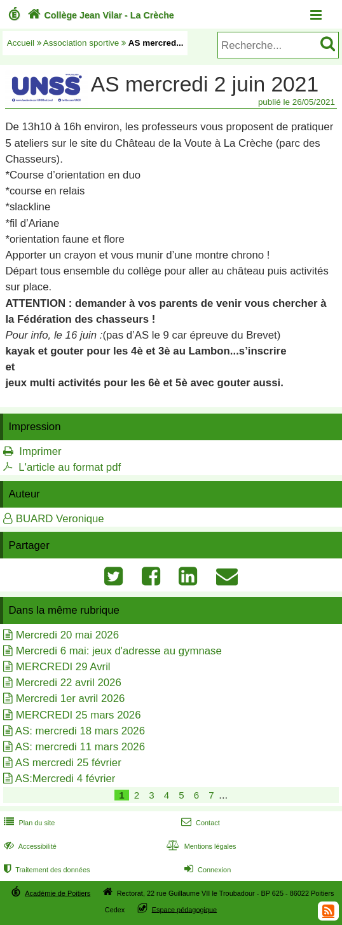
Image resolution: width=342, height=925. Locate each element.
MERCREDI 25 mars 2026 (78, 715)
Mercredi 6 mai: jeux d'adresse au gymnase (119, 651)
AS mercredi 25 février (68, 763)
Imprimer (40, 451)
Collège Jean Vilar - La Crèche (99, 15)
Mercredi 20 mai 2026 (67, 635)
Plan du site (28, 823)
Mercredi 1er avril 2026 (70, 698)
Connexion (206, 870)
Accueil (20, 43)
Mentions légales (199, 846)
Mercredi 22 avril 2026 (68, 683)
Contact (199, 823)
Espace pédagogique (184, 909)
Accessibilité (29, 846)
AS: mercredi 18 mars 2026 (80, 731)
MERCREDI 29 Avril (63, 667)
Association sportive (81, 43)
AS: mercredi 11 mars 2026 (80, 747)
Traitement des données (45, 870)
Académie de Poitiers (57, 892)
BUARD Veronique (60, 519)
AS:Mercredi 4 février (65, 779)
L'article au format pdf (69, 467)
